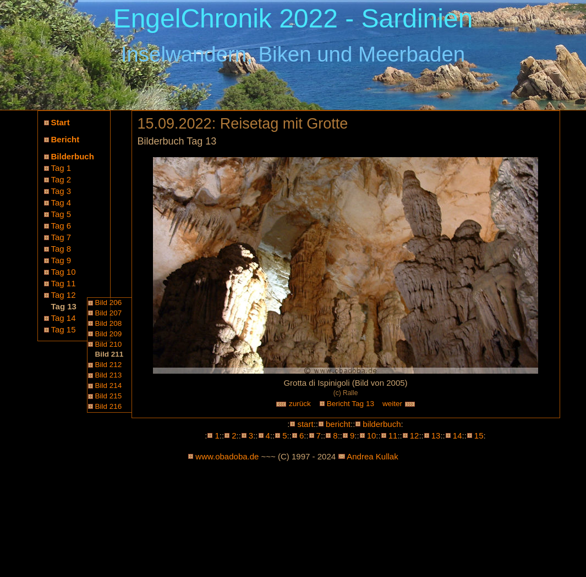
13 (436, 435)
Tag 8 (61, 248)
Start (60, 122)
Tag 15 (63, 329)
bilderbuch (382, 424)
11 (393, 435)
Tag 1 (61, 168)
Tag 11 (63, 283)
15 (479, 435)
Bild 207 (108, 313)
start (305, 424)
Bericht (65, 139)
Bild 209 (108, 334)
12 (414, 435)
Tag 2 (61, 179)
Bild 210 (108, 344)
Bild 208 (108, 323)
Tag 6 (61, 225)
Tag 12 (63, 294)
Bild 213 (108, 375)
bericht (338, 424)
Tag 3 (61, 191)
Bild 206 (108, 302)
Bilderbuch (72, 156)
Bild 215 (108, 396)
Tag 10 (63, 271)
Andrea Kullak (372, 456)
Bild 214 (108, 385)
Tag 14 (63, 318)
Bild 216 (108, 406)
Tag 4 (61, 202)
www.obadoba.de (227, 456)
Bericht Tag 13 (350, 404)
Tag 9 (61, 260)
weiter (398, 404)
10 (371, 435)
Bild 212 (108, 364)
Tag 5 (61, 214)
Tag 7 (61, 237)
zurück (293, 404)
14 (457, 435)
